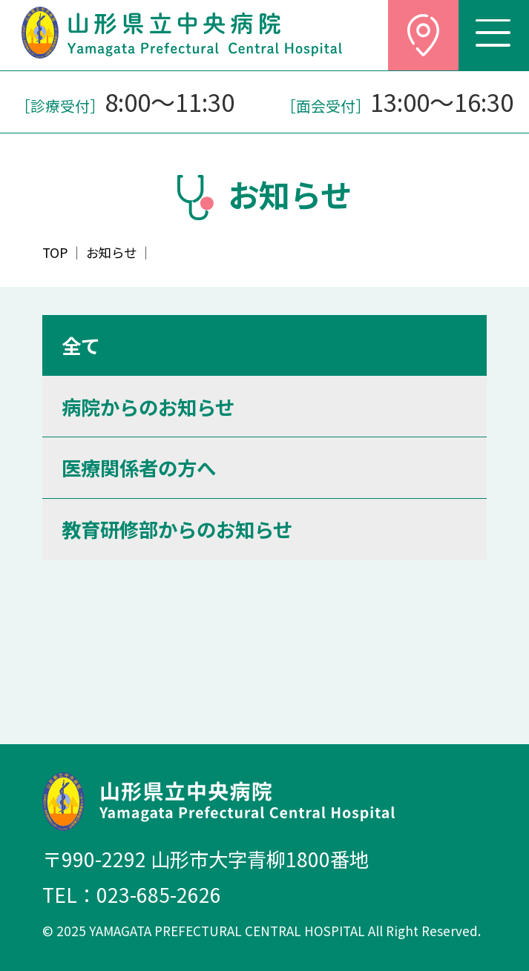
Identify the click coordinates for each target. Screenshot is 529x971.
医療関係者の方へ (139, 467)
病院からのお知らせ (148, 406)
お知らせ (111, 252)
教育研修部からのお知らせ (177, 528)
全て (81, 345)
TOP (55, 252)
